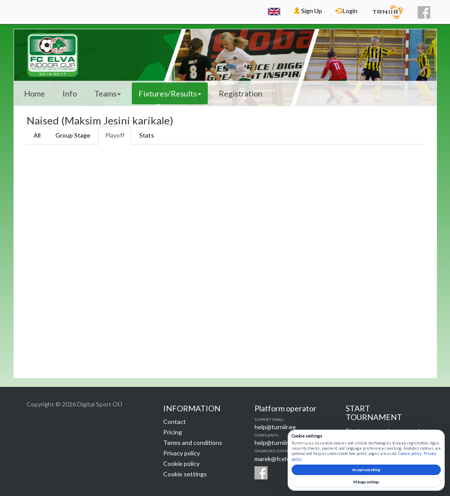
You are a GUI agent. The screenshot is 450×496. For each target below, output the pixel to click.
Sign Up (308, 10)
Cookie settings (185, 474)
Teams (107, 93)
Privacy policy (181, 453)
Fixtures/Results (169, 93)
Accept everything (366, 470)
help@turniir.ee (275, 427)
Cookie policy (181, 463)
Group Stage (72, 135)
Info (69, 93)
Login (346, 10)
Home (34, 93)
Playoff (114, 135)
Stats (146, 135)
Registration (240, 93)
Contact (174, 421)
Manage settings (366, 482)
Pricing (172, 432)
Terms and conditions (192, 442)
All (37, 135)
